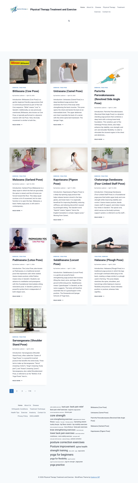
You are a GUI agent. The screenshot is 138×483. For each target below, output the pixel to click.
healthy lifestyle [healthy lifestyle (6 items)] (54, 424)
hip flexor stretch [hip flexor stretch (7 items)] (65, 424)
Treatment (121, 7)
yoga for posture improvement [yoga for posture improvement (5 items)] (57, 461)
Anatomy (32, 412)
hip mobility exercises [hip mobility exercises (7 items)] (79, 424)
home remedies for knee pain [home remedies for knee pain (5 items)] (56, 427)
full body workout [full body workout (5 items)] (69, 422)
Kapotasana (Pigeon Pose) (100, 431)
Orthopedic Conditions (20, 409)
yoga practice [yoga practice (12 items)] (57, 464)
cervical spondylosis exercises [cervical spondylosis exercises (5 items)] (57, 412)
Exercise (97, 12)
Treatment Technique (37, 409)
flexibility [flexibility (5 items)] (58, 422)
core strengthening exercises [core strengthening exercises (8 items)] (61, 419)
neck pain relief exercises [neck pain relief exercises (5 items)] (56, 439)
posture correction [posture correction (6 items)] (76, 439)
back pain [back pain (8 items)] (65, 407)
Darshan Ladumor (19, 95)
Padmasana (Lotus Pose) (28, 260)
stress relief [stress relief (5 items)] (71, 451)
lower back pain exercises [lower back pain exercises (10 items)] (62, 433)
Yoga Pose (22, 87)
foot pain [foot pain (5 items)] (62, 422)
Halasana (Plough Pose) (109, 260)
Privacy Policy (23, 416)
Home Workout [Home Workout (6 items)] (68, 427)
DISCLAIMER (34, 416)
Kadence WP (95, 477)
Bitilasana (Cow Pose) (26, 91)
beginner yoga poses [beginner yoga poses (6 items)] (74, 409)
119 (29, 391)
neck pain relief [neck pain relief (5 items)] (76, 436)
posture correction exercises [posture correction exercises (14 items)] (67, 442)
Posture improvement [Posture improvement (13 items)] (62, 446)
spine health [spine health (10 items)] (81, 446)
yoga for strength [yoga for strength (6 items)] (70, 461)
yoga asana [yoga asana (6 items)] (81, 451)
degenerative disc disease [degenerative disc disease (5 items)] (79, 419)
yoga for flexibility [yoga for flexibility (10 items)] (58, 458)
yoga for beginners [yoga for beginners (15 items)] (61, 454)
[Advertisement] (69, 37)
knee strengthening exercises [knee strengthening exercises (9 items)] (63, 430)
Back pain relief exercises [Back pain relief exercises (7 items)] (58, 410)
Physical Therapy (109, 7)
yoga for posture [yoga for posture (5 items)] (71, 459)
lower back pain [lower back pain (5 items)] (79, 430)
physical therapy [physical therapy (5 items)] (66, 439)
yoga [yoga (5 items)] (76, 451)
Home (82, 7)
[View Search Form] (69, 21)
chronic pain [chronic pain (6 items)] (68, 412)
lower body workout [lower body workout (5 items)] (79, 433)
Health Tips (15, 412)
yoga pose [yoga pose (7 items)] (79, 462)
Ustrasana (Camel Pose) (68, 91)
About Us (90, 7)
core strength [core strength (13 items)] (57, 415)
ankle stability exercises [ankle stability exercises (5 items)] (55, 407)
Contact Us (106, 12)
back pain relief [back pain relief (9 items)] (76, 407)
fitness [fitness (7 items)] (52, 422)
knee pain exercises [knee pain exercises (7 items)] (80, 427)
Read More (17, 124)
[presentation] (28, 71)
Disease (98, 7)
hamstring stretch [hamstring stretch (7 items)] (80, 422)
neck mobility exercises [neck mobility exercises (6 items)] (65, 436)
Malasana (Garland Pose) (28, 179)
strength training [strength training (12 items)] (59, 450)
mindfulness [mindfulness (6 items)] (53, 436)
